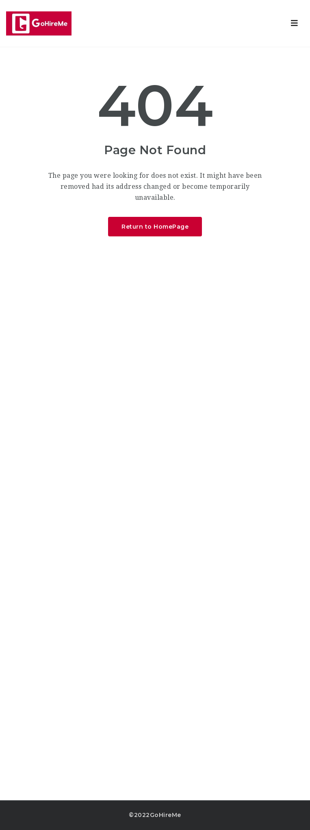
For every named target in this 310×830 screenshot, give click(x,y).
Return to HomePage (155, 226)
